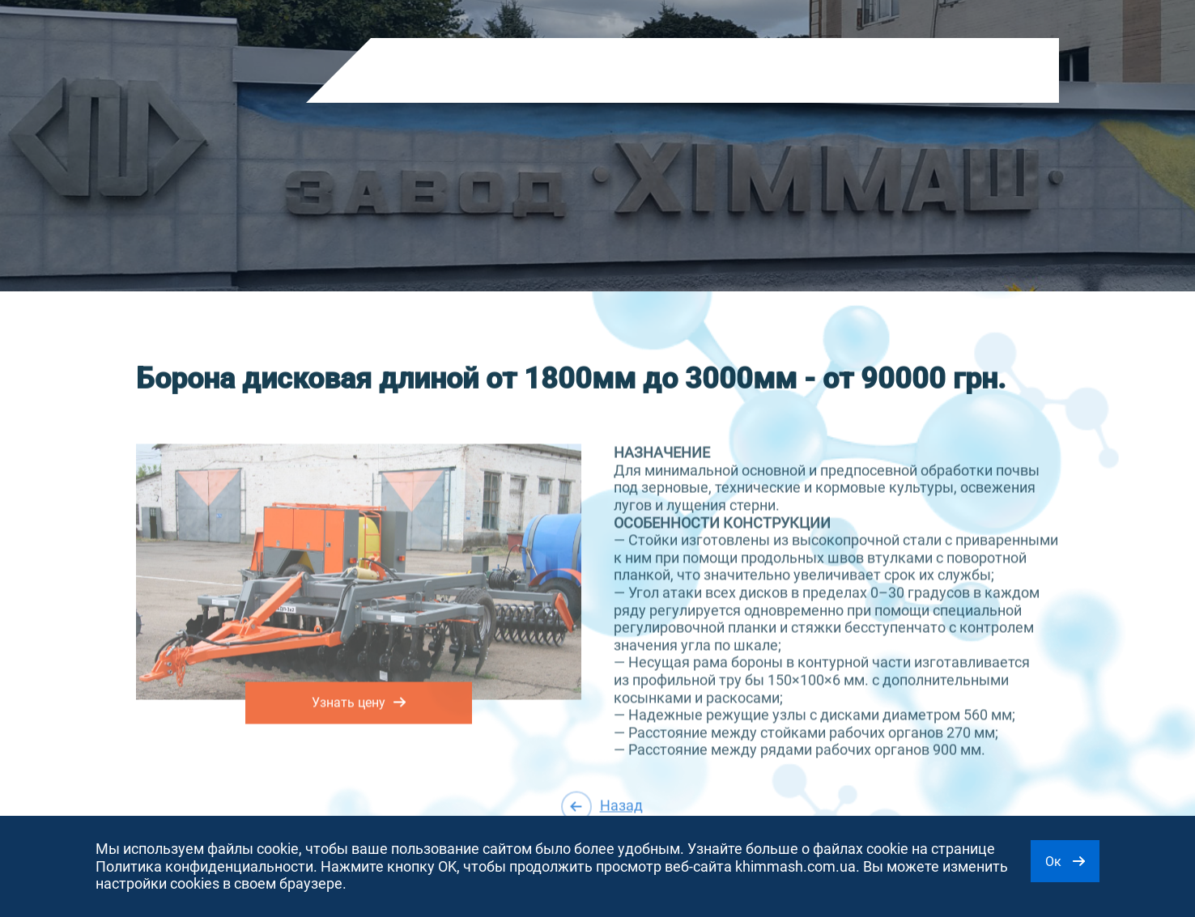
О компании (514, 71)
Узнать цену (359, 700)
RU (848, 74)
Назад (602, 805)
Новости (600, 71)
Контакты (680, 71)
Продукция (420, 71)
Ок (1065, 861)
